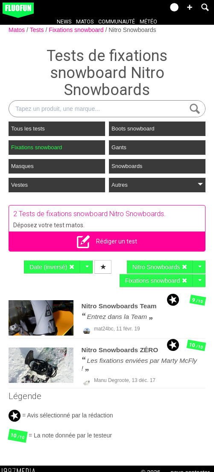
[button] (189, 7)
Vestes (19, 185)
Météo (148, 22)
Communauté (116, 22)
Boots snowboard (132, 128)
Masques (22, 166)
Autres (157, 185)
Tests (38, 29)
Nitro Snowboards (132, 29)
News (64, 22)
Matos (85, 22)
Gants (118, 147)
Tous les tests (28, 128)
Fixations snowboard (77, 29)
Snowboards (126, 166)
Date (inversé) (52, 267)
